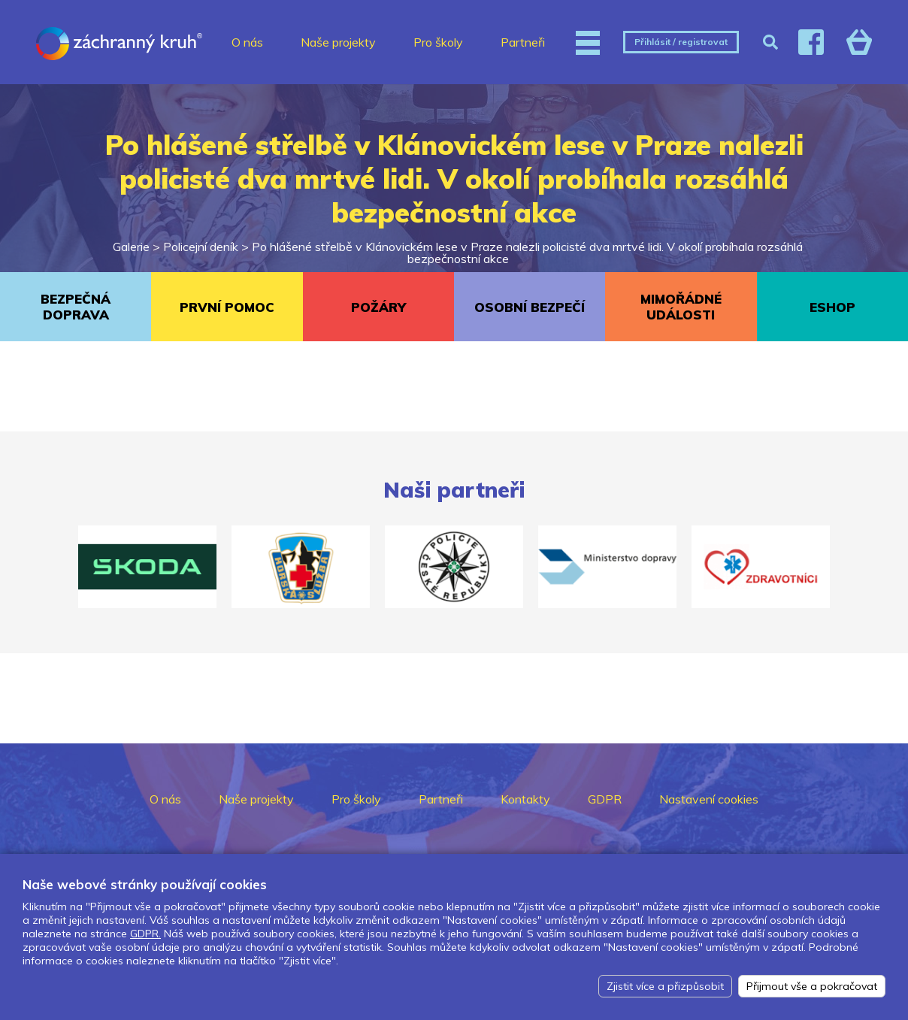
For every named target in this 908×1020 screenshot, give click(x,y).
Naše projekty (338, 42)
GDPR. (145, 933)
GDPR (605, 799)
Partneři (523, 42)
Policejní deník (200, 246)
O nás (247, 42)
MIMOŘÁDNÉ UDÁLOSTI (681, 306)
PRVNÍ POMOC (227, 307)
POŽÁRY (378, 307)
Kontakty (525, 799)
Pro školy (438, 42)
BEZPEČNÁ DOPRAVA (75, 306)
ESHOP (832, 307)
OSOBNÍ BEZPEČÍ (529, 307)
